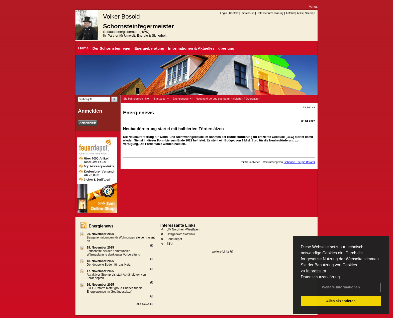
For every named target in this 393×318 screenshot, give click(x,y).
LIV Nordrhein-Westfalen (183, 229)
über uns (226, 48)
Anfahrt (290, 13)
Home (83, 48)
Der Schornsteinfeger (111, 48)
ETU (170, 244)
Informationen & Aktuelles (191, 48)
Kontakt (233, 13)
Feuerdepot (174, 239)
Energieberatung (149, 48)
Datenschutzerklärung (320, 277)
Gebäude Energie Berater (299, 162)
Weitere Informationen (341, 287)
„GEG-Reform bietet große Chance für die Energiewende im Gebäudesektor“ (115, 289)
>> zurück (309, 107)
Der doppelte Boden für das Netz (109, 264)
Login (223, 13)
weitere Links (222, 251)
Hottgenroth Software (181, 234)
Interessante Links (178, 225)
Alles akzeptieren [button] (341, 301)
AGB (300, 13)
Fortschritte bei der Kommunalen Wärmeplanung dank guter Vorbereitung (113, 252)
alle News (144, 304)
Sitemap (310, 13)
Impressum (316, 271)
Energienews (101, 226)
